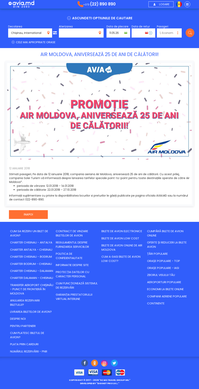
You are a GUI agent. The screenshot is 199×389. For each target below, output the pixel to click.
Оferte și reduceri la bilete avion (167, 244)
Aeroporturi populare (164, 282)
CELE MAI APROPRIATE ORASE (33, 42)
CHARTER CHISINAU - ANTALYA (31, 242)
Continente (155, 303)
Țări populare (157, 254)
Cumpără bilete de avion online (165, 233)
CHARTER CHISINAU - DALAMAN (31, 271)
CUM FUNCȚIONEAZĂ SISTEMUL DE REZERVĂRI (77, 285)
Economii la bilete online (165, 289)
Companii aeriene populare (167, 296)
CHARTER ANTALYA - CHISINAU (31, 250)
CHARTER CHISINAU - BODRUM (31, 257)
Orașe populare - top (163, 261)
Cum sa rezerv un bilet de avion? (29, 233)
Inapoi (28, 214)
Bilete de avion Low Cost (120, 238)
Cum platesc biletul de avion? (27, 335)
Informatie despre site (72, 265)
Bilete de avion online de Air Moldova (121, 247)
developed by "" (99, 383)
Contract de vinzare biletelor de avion (72, 233)
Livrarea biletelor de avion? (31, 312)
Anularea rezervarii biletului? (25, 302)
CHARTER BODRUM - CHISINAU (31, 264)
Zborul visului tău (161, 275)
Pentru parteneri (23, 326)
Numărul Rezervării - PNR (28, 351)
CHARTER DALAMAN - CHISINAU (31, 278)
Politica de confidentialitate (69, 256)
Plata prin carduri (24, 344)
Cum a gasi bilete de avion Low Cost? (121, 259)
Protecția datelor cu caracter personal (72, 274)
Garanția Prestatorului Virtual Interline (74, 296)
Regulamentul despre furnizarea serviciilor (72, 244)
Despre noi (18, 319)
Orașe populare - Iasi (163, 268)
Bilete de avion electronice (121, 231)
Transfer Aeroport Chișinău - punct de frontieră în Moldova (31, 289)
